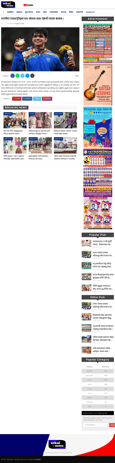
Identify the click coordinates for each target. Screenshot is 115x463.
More (99, 12)
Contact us (90, 12)
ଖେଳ (45, 12)
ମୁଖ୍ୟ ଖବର (29, 12)
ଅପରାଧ (19, 12)
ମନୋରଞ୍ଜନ (54, 12)
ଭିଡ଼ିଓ (71, 12)
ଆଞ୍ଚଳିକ (10, 12)
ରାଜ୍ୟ (38, 12)
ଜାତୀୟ (63, 12)
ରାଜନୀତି (79, 12)
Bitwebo (38, 459)
